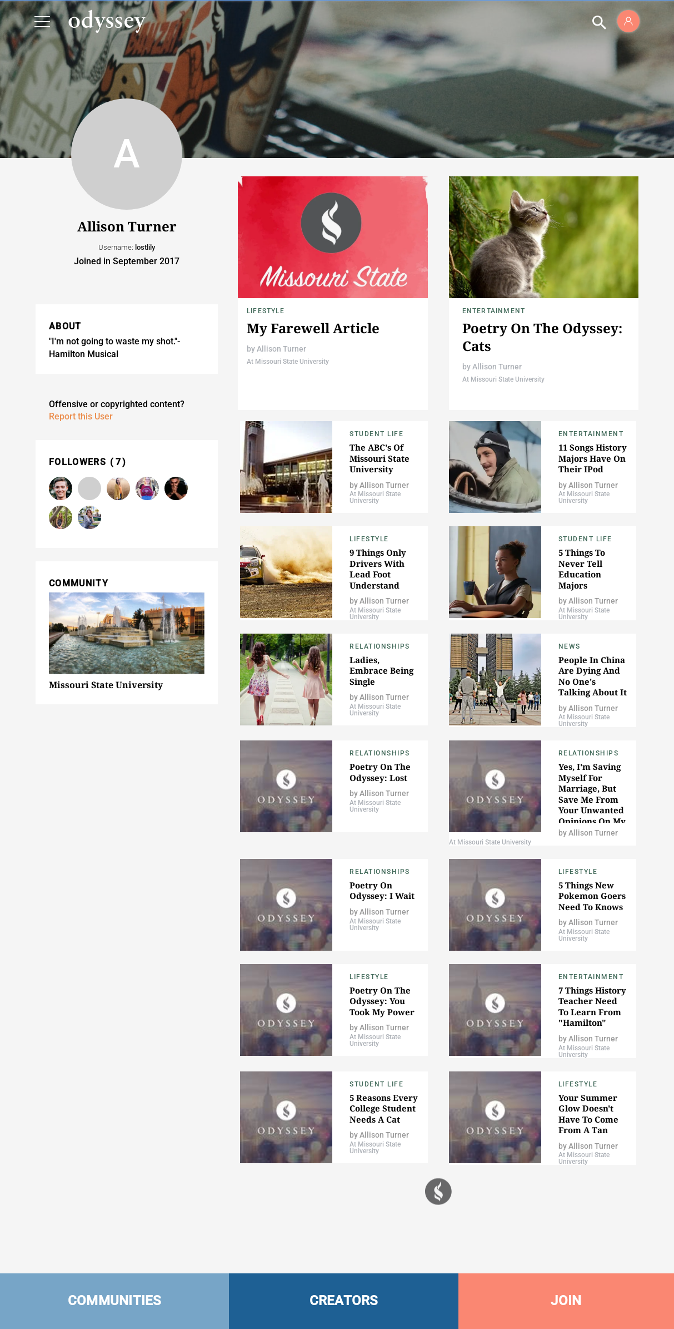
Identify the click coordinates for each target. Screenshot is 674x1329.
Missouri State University (106, 685)
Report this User (81, 416)
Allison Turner (281, 348)
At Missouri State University (288, 361)
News (569, 646)
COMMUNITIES (115, 1300)
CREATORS (343, 1300)
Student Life (376, 434)
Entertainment (494, 311)
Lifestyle (265, 311)
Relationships (380, 646)
